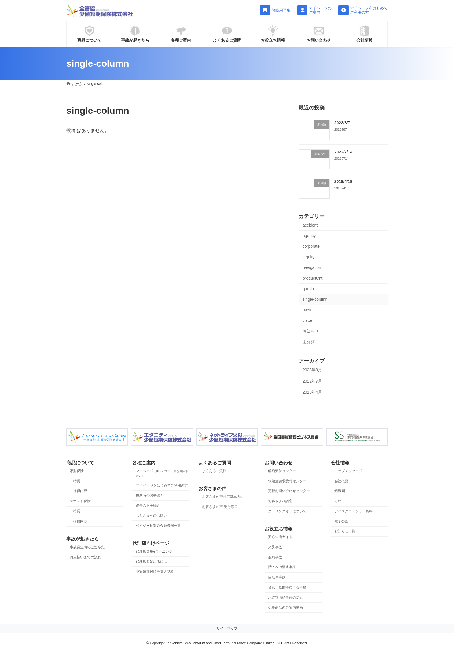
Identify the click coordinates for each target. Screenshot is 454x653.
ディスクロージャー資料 (353, 511)
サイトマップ (227, 628)
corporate (311, 246)
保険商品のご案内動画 (285, 607)
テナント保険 (80, 501)
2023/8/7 (342, 122)
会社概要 (341, 481)
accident (310, 225)
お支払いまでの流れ (85, 557)
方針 (337, 501)
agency (309, 236)
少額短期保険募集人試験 (155, 571)
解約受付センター (282, 471)
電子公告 (341, 521)
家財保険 (77, 471)
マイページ (162, 473)
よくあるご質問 (214, 471)
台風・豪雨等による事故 (287, 587)
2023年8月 (312, 370)
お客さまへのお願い (151, 515)
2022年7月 (312, 381)
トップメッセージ (348, 471)
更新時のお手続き (150, 495)
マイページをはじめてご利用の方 (162, 485)
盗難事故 (275, 557)
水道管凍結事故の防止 (285, 597)
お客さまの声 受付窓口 (220, 507)
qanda (308, 289)
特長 (76, 481)
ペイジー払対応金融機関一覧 (158, 525)
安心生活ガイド (280, 537)
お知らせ (311, 331)
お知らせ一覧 (344, 531)
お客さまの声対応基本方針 (223, 497)
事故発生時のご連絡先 (87, 547)
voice (307, 320)
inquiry (308, 257)
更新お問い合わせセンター (289, 491)
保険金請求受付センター (287, 481)
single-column (315, 299)
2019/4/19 (343, 181)
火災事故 (275, 547)
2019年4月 (312, 392)
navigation (312, 267)
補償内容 (80, 491)
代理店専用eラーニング (154, 551)
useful (308, 310)
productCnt (312, 278)
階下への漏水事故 (282, 567)
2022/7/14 (343, 152)
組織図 (339, 491)
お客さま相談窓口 (282, 501)
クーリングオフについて (287, 511)
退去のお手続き (148, 505)
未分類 (309, 342)
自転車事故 (276, 577)
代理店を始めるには (151, 561)
